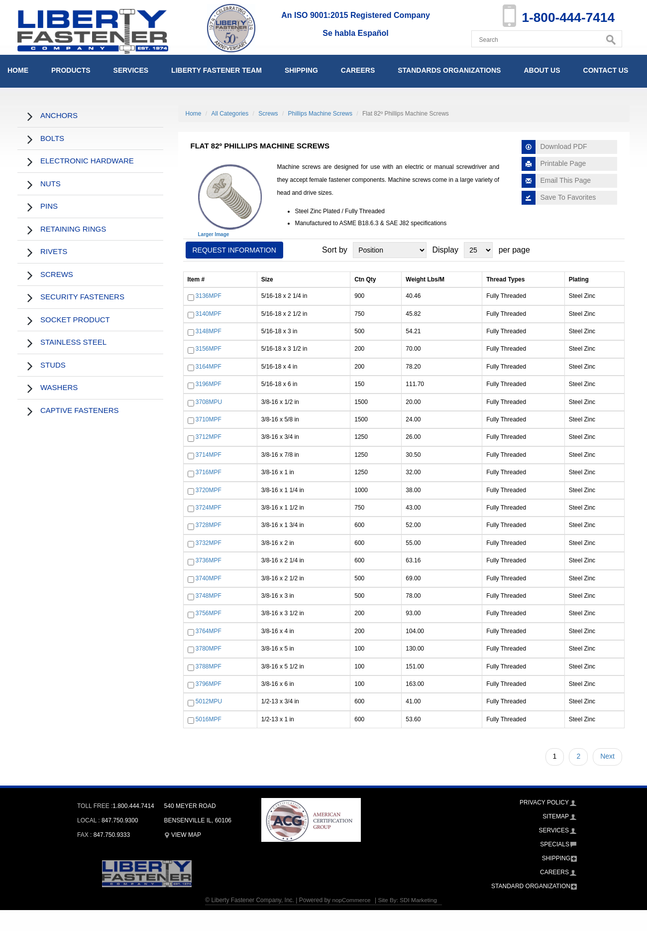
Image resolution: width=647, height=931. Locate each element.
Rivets (53, 251)
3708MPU (209, 402)
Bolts (52, 138)
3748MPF (208, 595)
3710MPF (208, 419)
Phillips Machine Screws (320, 113)
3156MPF (208, 349)
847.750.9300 (120, 820)
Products (71, 70)
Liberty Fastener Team (216, 70)
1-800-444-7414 (565, 17)
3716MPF (208, 472)
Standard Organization (530, 886)
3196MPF (208, 384)
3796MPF (208, 683)
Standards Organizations (449, 70)
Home (17, 70)
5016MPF (208, 719)
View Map (182, 834)
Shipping (301, 70)
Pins (49, 206)
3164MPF (208, 366)
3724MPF (208, 507)
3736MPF (208, 560)
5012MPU (209, 701)
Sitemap (555, 816)
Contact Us (606, 70)
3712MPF (208, 437)
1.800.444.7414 (133, 805)
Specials (554, 844)
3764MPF (208, 631)
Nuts (50, 183)
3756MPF (208, 613)
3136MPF (208, 296)
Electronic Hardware (87, 160)
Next (607, 756)
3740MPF (208, 578)
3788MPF (208, 666)
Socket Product (75, 319)
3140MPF (208, 313)
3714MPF (208, 454)
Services (131, 70)
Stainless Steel (73, 342)
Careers (358, 70)
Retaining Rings (73, 229)
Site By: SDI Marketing (408, 900)
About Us (542, 70)
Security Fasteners (82, 296)
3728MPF (208, 525)
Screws (56, 274)
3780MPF (208, 648)
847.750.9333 (112, 834)
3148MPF (208, 331)
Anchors (59, 115)
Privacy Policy (544, 802)
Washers (59, 387)
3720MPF (208, 490)
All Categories (230, 113)
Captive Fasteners (79, 410)
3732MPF (208, 542)
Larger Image (213, 234)
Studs (53, 365)
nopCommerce (350, 900)
